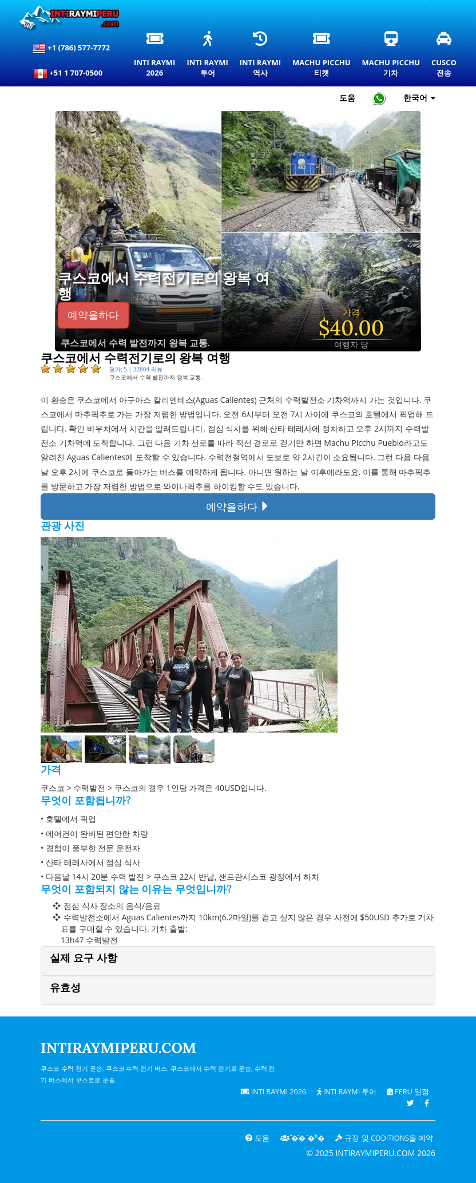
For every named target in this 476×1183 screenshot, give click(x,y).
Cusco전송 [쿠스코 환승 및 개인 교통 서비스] (444, 57)
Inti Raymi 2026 (273, 1092)
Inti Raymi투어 (207, 57)
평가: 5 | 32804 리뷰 (135, 369)
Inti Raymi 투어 (347, 1092)
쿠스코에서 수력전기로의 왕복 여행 (163, 286)
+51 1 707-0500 (71, 74)
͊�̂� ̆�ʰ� (302, 1138)
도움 (257, 1138)
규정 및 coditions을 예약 (384, 1138)
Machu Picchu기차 (391, 57)
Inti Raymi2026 (156, 57)
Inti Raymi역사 (260, 57)
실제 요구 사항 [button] (83, 957)
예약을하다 (93, 315)
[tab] (238, 961)
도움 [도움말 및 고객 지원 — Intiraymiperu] (347, 97)
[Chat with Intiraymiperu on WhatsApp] (379, 98)
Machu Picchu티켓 (321, 57)
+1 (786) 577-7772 (71, 49)
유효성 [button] (65, 987)
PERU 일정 (408, 1092)
